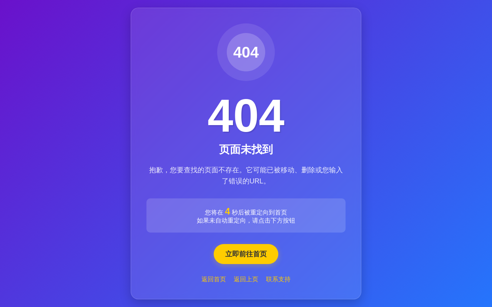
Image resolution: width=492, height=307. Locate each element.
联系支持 (278, 279)
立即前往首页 (246, 254)
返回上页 (246, 279)
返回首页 (213, 279)
